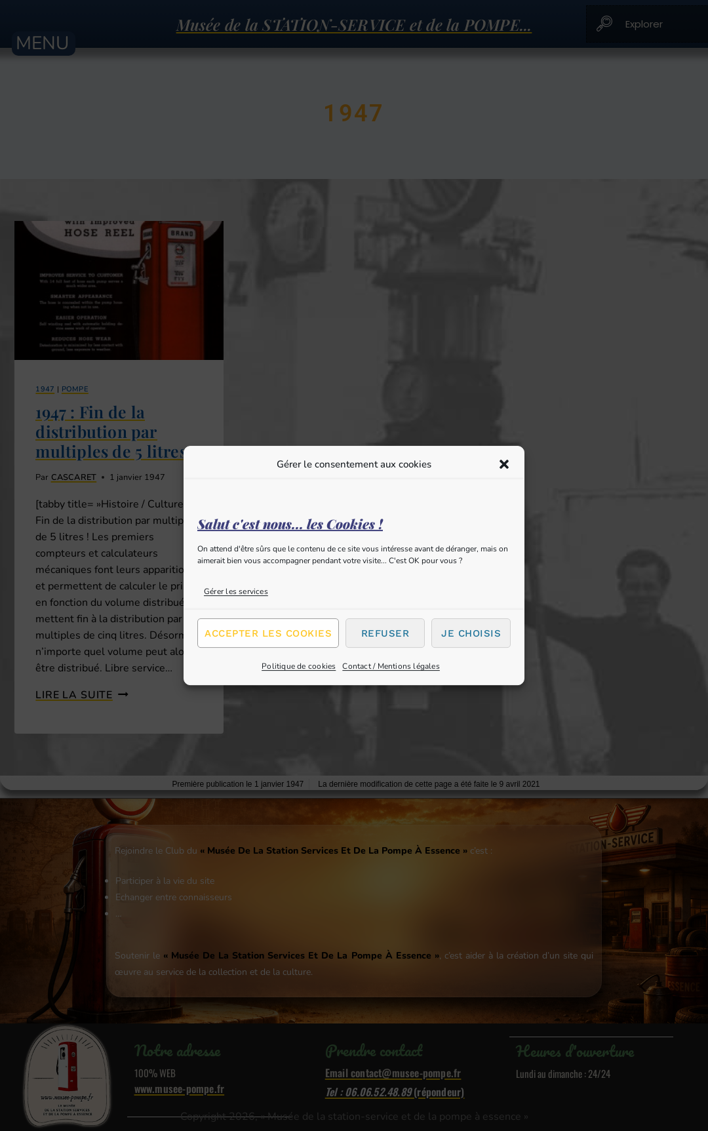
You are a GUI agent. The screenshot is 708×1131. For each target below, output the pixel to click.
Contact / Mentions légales (391, 666)
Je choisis (471, 633)
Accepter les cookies (268, 633)
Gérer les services (236, 591)
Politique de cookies (299, 666)
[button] (504, 464)
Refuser (385, 633)
